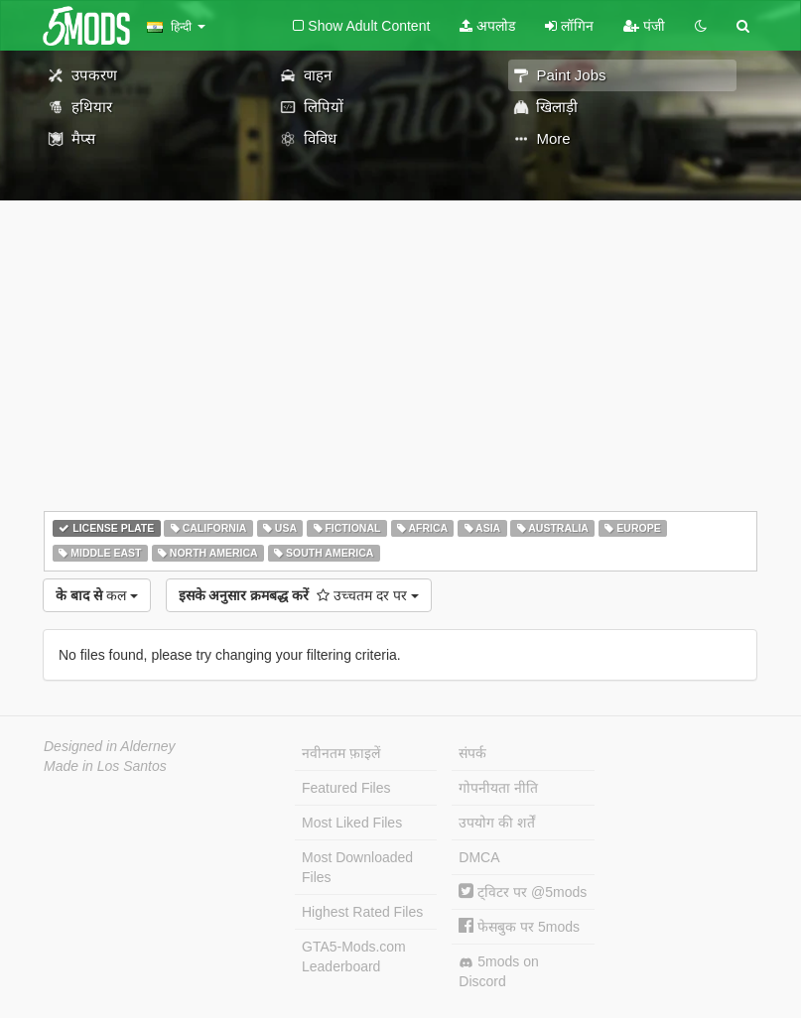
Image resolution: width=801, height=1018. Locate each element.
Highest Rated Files (362, 912)
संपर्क (472, 753)
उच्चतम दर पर (299, 595)
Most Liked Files (352, 822)
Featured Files (346, 788)
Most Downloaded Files (357, 867)
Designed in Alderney (110, 746)
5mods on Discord (498, 971)
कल (97, 595)
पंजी (644, 26)
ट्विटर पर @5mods (523, 892)
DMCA (479, 857)
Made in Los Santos (105, 766)
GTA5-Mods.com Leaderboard (354, 956)
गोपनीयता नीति (498, 788)
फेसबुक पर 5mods (519, 927)
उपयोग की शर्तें (497, 822)
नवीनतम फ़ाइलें (341, 753)
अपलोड (487, 26)
